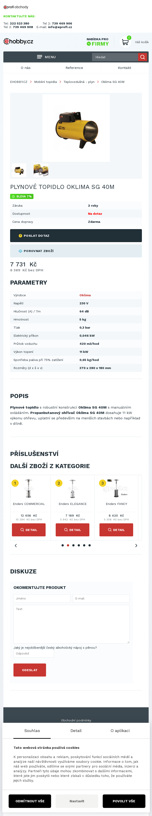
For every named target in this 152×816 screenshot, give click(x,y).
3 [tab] (73, 545)
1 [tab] (63, 545)
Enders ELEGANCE (76, 504)
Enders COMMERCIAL (32, 504)
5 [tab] (84, 545)
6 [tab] (89, 545)
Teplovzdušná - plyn (79, 82)
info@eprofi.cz (60, 27)
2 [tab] (68, 545)
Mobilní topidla (45, 82)
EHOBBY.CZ (18, 82)
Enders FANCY (119, 504)
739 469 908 (23, 27)
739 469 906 (62, 23)
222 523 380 (19, 23)
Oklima (85, 295)
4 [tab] (79, 545)
